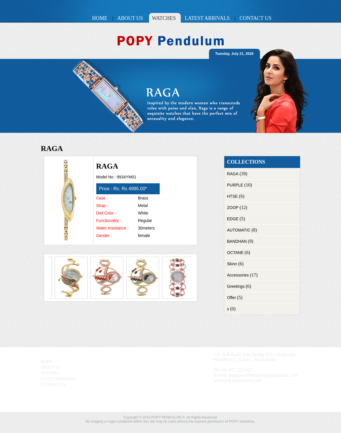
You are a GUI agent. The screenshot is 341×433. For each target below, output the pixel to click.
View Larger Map (114, 401)
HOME (47, 361)
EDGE (233, 218)
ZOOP (233, 207)
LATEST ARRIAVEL (58, 379)
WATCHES (50, 373)
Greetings (236, 286)
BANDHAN (237, 241)
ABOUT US (51, 367)
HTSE (232, 196)
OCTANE (235, 252)
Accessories (238, 275)
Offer (231, 297)
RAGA (233, 173)
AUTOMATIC (238, 230)
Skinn (232, 264)
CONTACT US (53, 384)
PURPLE (235, 185)
